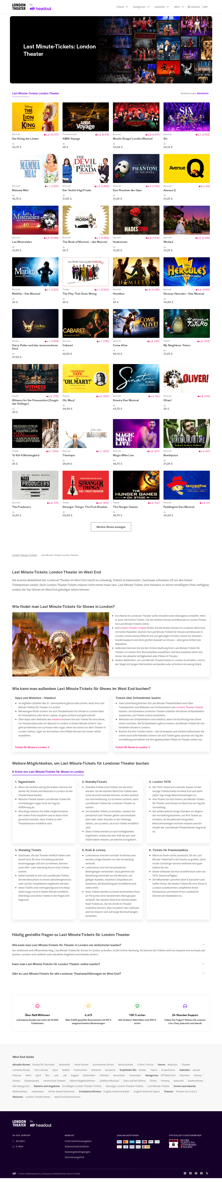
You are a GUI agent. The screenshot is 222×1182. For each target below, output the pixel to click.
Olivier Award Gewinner (61, 1095)
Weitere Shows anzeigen (111, 530)
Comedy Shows (21, 1073)
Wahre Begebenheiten (82, 1084)
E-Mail (19, 1150)
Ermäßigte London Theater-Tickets (81, 1090)
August (75, 1079)
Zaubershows (195, 1084)
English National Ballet (116, 1095)
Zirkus (153, 1084)
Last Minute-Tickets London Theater (60, 558)
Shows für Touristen (43, 1068)
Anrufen (20, 1145)
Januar (196, 1073)
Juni (56, 1079)
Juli (65, 1079)
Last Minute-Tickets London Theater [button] (35, 93)
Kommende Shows (103, 1068)
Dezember (135, 1079)
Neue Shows (81, 1068)
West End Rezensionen (67, 1100)
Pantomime (80, 1073)
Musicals (172, 1068)
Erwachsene (168, 1073)
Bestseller (64, 1068)
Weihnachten (125, 1068)
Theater (186, 1068)
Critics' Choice (145, 1068)
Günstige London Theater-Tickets (124, 1090)
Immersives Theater (54, 1084)
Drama (16, 1084)
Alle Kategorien (21, 1090)
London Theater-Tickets (24, 558)
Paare (154, 1073)
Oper (55, 1073)
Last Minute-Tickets (158, 1090)
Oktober (104, 1079)
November (119, 1079)
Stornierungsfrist (74, 1161)
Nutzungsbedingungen (77, 1155)
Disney (198, 1079)
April (38, 1079)
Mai (47, 1079)
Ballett (66, 1073)
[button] (122, 7)
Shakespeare (31, 1084)
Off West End (168, 1079)
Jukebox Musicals (109, 1084)
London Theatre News (37, 1100)
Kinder (142, 1073)
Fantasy (165, 1084)
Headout (57, 723)
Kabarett (96, 1073)
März (28, 1079)
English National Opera (147, 1095)
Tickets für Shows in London (32, 751)
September (89, 1079)
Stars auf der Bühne (134, 1084)
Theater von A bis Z (186, 1095)
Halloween (38, 1095)
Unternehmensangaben (78, 1145)
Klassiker (185, 1079)
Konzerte (110, 1073)
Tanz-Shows (41, 1073)
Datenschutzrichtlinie (77, 1150)
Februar (16, 1079)
